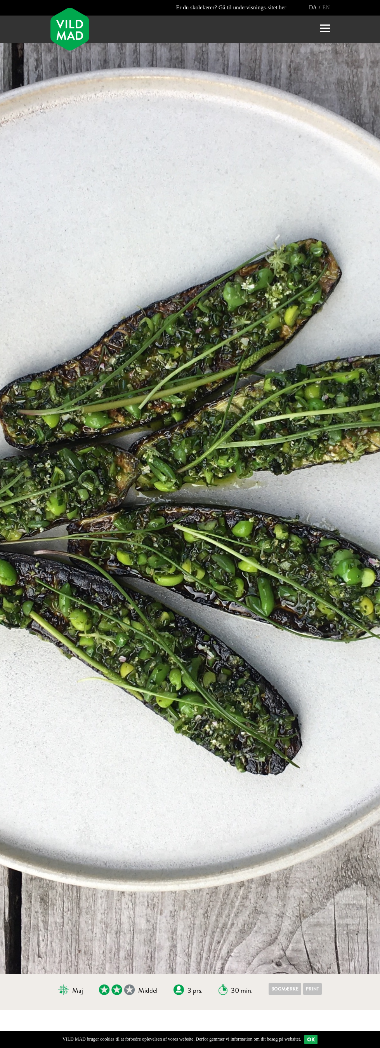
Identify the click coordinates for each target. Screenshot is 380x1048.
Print (312, 988)
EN (326, 7)
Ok (311, 1039)
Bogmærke (284, 988)
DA (313, 7)
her (282, 7)
